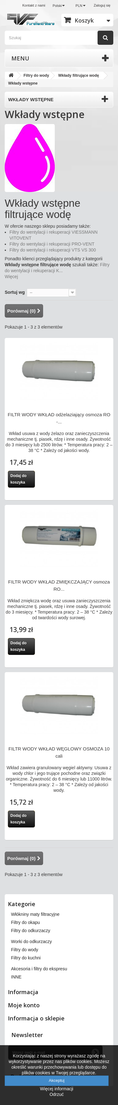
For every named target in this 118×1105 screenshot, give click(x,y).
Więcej (11, 276)
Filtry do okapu (25, 922)
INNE (16, 976)
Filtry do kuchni (26, 957)
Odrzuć (56, 1094)
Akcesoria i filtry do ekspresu (39, 968)
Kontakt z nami (33, 5)
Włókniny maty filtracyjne (35, 914)
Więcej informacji (56, 1088)
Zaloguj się (102, 5)
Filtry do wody (24, 949)
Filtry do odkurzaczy (30, 930)
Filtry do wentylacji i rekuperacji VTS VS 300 (52, 249)
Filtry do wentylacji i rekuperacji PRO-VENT (51, 243)
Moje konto (24, 1005)
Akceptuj (57, 1080)
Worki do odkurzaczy (31, 941)
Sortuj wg (15, 292)
